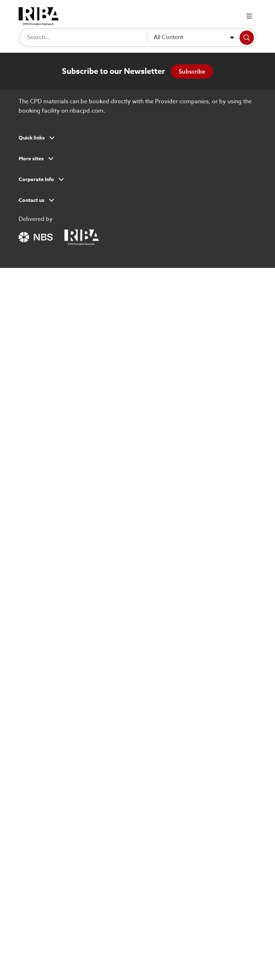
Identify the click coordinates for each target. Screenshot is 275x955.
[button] (137, 140)
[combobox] (194, 37)
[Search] (247, 37)
